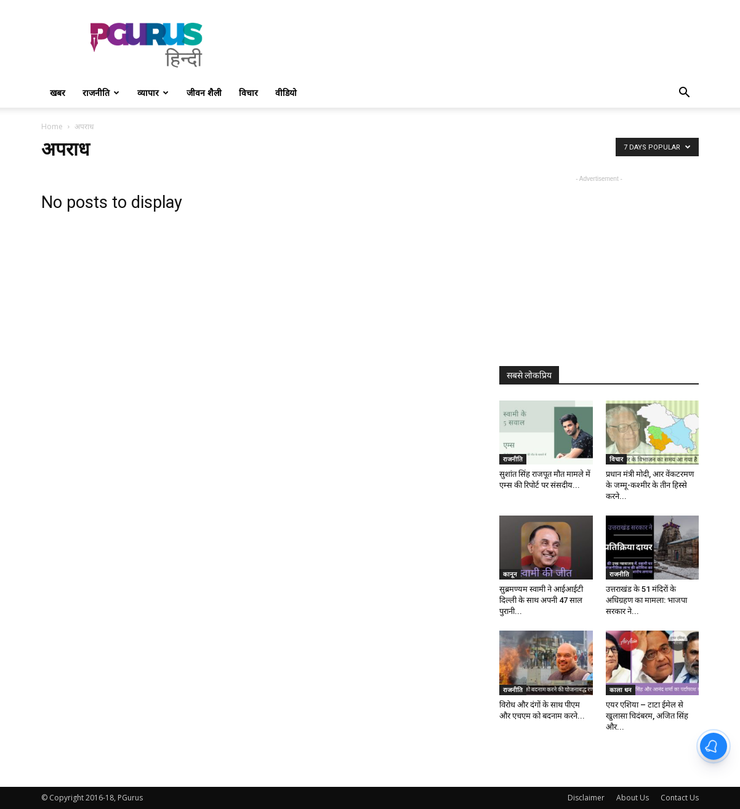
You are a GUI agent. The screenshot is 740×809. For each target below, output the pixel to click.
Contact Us (680, 797)
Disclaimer (586, 797)
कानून (510, 574)
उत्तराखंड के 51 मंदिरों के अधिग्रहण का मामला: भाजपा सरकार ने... (646, 600)
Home (52, 126)
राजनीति (100, 92)
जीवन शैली (204, 92)
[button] (684, 94)
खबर (57, 92)
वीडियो (286, 92)
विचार (248, 92)
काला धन (620, 689)
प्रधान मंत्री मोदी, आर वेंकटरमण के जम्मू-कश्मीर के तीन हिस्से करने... (650, 485)
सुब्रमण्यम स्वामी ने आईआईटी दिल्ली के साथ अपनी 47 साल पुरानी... (541, 600)
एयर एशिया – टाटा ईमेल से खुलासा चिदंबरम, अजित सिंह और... (647, 715)
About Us (632, 797)
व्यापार (153, 92)
